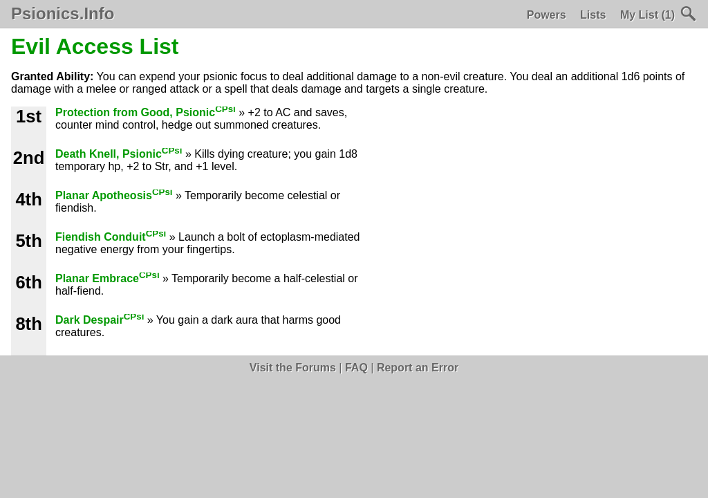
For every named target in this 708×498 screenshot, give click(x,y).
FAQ (356, 368)
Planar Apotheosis (114, 195)
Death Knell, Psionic (118, 154)
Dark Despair (99, 320)
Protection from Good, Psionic (145, 112)
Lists (593, 15)
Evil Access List (95, 46)
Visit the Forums (293, 368)
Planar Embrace (107, 278)
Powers (546, 15)
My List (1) (647, 15)
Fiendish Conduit (110, 237)
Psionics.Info (62, 14)
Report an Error (417, 368)
